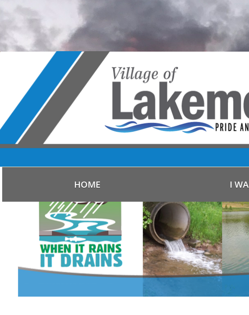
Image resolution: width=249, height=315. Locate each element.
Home (87, 184)
